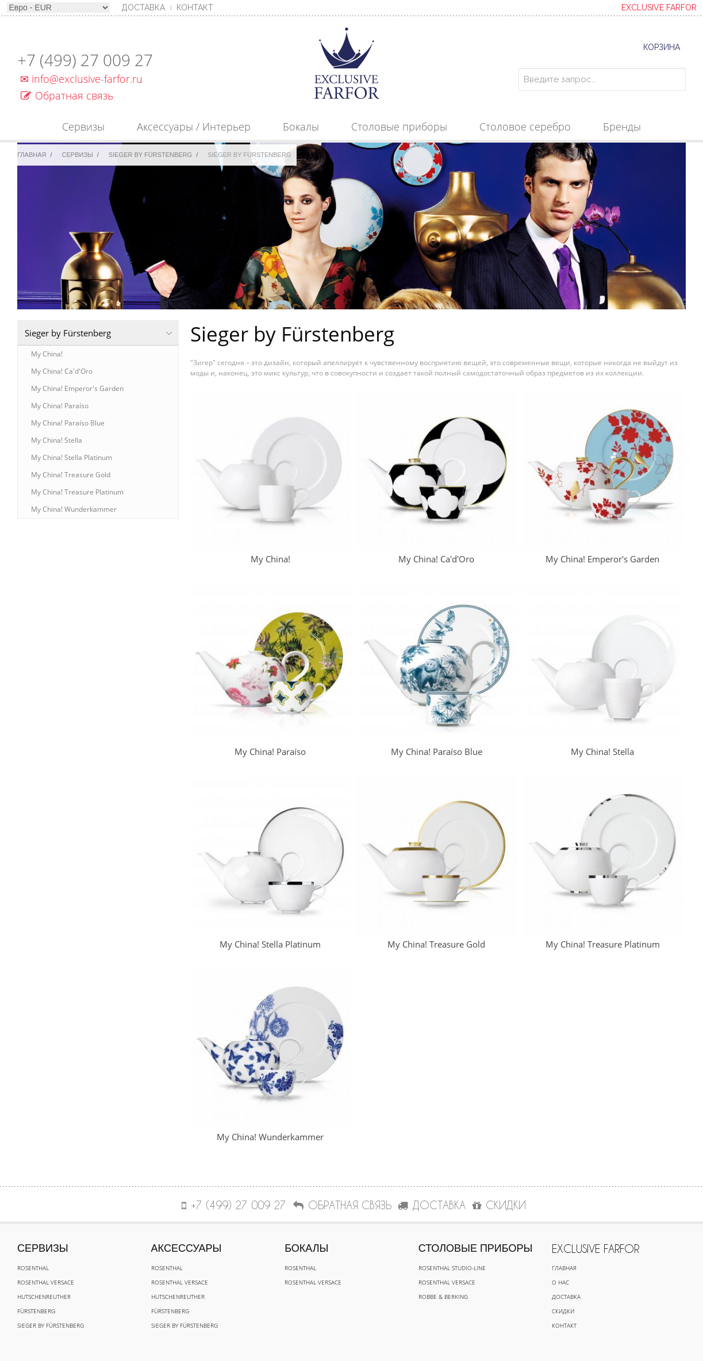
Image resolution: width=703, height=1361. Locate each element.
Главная (31, 154)
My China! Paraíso (60, 406)
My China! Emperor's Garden (77, 388)
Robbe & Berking (443, 1297)
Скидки (563, 1311)
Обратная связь (67, 95)
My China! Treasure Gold (70, 475)
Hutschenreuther (44, 1297)
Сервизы (77, 154)
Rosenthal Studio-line (452, 1268)
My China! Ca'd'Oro (62, 371)
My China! (47, 354)
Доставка (566, 1297)
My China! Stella (56, 440)
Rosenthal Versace (45, 1282)
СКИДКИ (499, 1205)
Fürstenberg (36, 1311)
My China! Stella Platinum (71, 457)
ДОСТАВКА (432, 1205)
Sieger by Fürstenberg (150, 154)
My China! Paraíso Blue (68, 423)
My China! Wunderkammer (74, 509)
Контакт (194, 7)
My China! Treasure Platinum (77, 492)
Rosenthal (33, 1268)
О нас (560, 1282)
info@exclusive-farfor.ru (80, 79)
